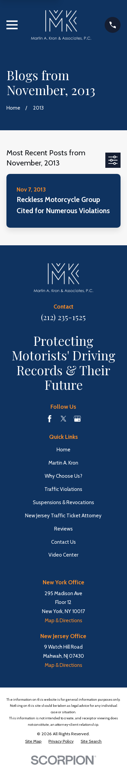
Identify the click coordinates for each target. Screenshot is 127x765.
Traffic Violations (63, 489)
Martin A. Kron (63, 463)
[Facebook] (49, 418)
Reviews (63, 529)
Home (63, 450)
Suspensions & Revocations (63, 502)
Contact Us (63, 542)
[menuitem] (33, 741)
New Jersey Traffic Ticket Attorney (63, 516)
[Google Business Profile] (77, 418)
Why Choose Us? (63, 476)
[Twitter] (63, 418)
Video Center (63, 555)
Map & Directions (63, 620)
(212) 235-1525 (63, 317)
